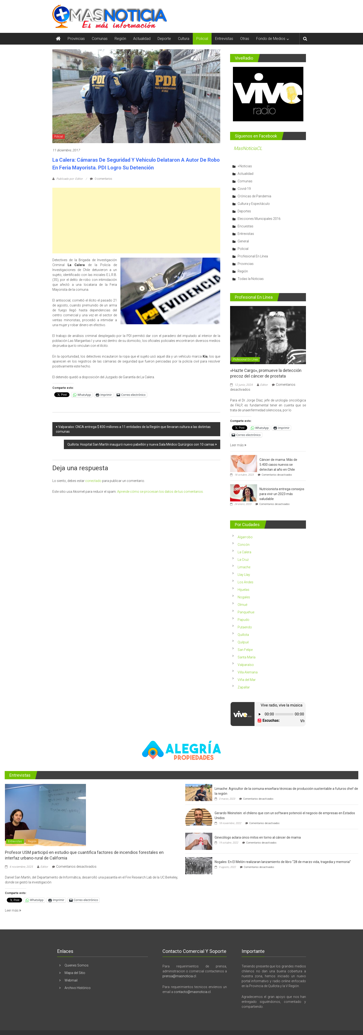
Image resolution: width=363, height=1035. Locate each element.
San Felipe (245, 650)
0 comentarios (101, 178)
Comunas (100, 38)
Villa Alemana (248, 672)
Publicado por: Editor (69, 178)
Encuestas (245, 226)
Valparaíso (246, 665)
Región (120, 38)
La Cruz (243, 559)
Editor (264, 384)
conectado (93, 481)
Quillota (243, 635)
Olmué (242, 605)
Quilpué (243, 642)
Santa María (246, 657)
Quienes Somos (77, 965)
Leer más (238, 445)
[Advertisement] (136, 220)
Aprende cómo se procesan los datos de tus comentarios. (160, 491)
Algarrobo (245, 537)
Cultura (183, 38)
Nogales (244, 597)
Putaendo (245, 627)
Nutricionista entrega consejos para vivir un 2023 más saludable (281, 494)
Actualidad (142, 38)
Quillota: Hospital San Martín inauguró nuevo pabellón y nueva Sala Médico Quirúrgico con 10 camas (140, 444)
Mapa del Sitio (75, 973)
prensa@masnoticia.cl (179, 976)
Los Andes (245, 582)
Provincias (76, 38)
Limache (244, 567)
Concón (244, 544)
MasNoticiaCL (248, 148)
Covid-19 (244, 189)
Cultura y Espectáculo (254, 204)
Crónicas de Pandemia (254, 196)
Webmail (71, 980)
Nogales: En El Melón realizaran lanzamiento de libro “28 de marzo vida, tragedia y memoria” (283, 862)
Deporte (164, 38)
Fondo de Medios (270, 38)
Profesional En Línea (253, 256)
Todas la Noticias (251, 279)
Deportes (244, 211)
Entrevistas (224, 38)
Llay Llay (244, 575)
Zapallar (244, 687)
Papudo (243, 620)
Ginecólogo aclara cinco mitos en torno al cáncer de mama (258, 837)
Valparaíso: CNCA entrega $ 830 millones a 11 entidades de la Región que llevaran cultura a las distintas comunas (133, 429)
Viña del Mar (247, 680)
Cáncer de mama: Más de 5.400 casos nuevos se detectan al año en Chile (278, 464)
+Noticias (245, 166)
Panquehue (246, 612)
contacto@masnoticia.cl (192, 992)
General (243, 241)
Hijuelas (243, 590)
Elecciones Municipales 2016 (259, 219)
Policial (202, 38)
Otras (244, 38)
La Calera (244, 552)
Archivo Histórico (78, 988)
